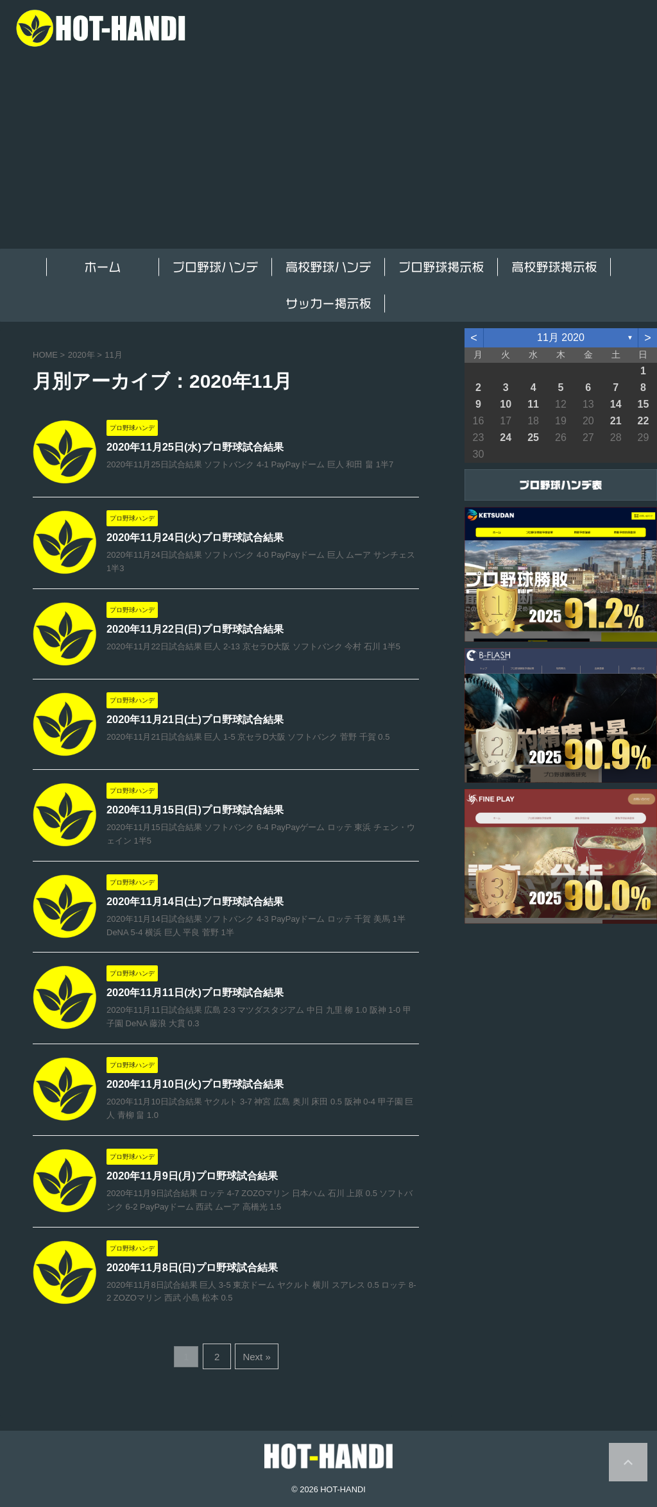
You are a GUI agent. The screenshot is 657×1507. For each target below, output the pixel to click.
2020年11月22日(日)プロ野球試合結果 (194, 629)
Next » (255, 1358)
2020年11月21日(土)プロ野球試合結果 (194, 720)
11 (533, 404)
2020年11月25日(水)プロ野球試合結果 (194, 447)
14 (616, 404)
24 (505, 437)
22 (643, 420)
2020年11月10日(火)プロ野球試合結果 (194, 1086)
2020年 (81, 355)
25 (533, 437)
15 (643, 404)
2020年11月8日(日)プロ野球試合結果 (192, 1270)
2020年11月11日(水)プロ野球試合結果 (194, 994)
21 (616, 420)
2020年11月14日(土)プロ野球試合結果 (194, 902)
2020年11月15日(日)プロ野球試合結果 (194, 810)
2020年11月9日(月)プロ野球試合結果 (192, 1178)
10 (505, 404)
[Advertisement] (328, 152)
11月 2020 (560, 337)
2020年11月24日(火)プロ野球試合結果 (194, 537)
